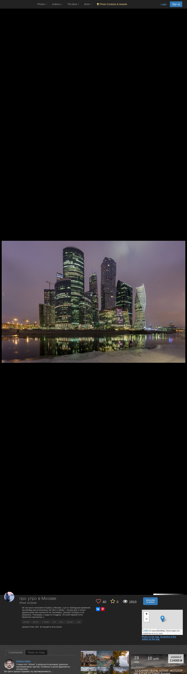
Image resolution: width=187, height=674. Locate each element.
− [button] (146, 619)
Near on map (36, 652)
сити (54, 622)
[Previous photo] (3, 294)
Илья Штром (28, 603)
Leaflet (145, 631)
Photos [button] (42, 4)
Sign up (176, 4)
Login (164, 4)
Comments (15, 652)
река (61, 622)
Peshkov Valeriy (23, 661)
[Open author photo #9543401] (121, 659)
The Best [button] (73, 4)
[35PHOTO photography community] (18, 4)
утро (79, 622)
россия (36, 622)
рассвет (70, 622)
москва (26, 622)
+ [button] (146, 614)
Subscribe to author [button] (150, 601)
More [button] (88, 4)
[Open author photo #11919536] (89, 659)
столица (45, 622)
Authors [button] (57, 4)
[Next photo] (183, 294)
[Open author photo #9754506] (105, 659)
